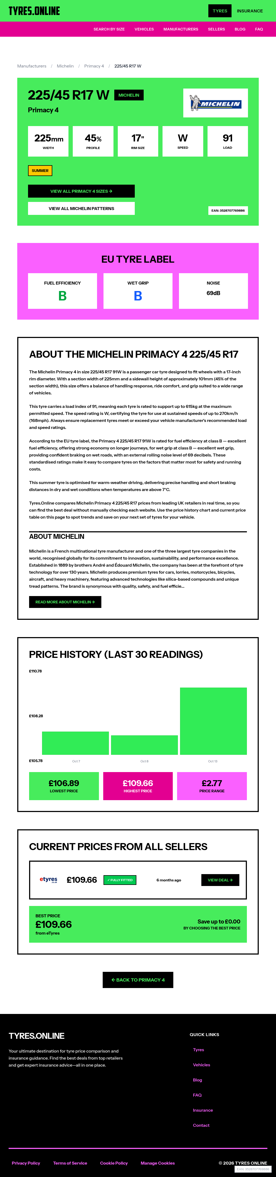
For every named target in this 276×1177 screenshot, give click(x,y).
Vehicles (144, 29)
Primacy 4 (94, 66)
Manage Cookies (158, 1163)
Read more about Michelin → (65, 602)
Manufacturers (181, 29)
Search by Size (109, 29)
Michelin (65, 66)
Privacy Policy (26, 1163)
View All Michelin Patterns (81, 208)
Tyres (220, 10)
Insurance (250, 10)
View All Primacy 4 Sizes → (81, 191)
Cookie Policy (114, 1163)
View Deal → (220, 880)
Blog (240, 29)
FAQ (259, 29)
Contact (201, 1125)
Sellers (216, 29)
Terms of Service (70, 1163)
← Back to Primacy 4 (138, 980)
